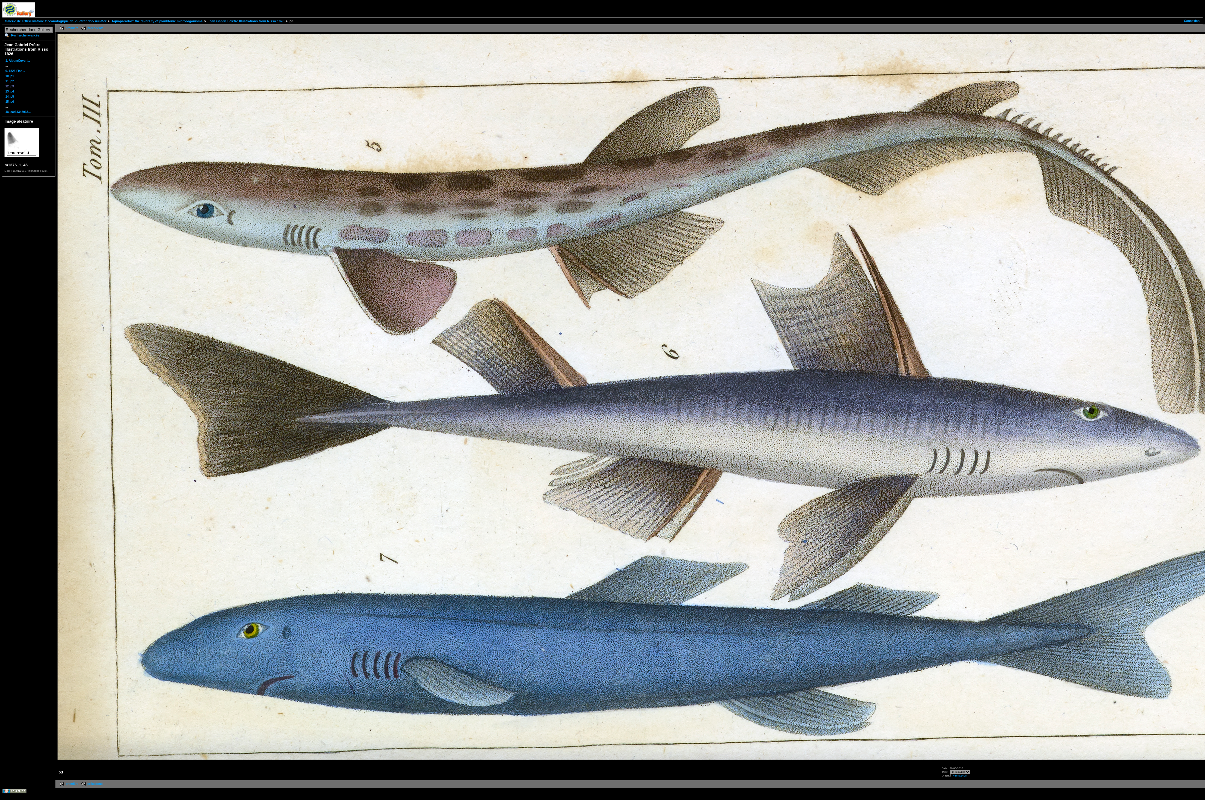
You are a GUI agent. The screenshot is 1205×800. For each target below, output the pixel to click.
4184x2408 (960, 775)
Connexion (1192, 21)
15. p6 (9, 101)
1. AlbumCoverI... (17, 60)
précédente (95, 28)
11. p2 (9, 81)
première (72, 28)
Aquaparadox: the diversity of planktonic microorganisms (156, 21)
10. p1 (9, 76)
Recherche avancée (25, 35)
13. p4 (9, 91)
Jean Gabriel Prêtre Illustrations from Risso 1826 (246, 21)
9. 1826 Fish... (15, 71)
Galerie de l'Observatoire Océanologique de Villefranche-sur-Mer (55, 21)
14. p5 (9, 96)
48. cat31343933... (18, 112)
